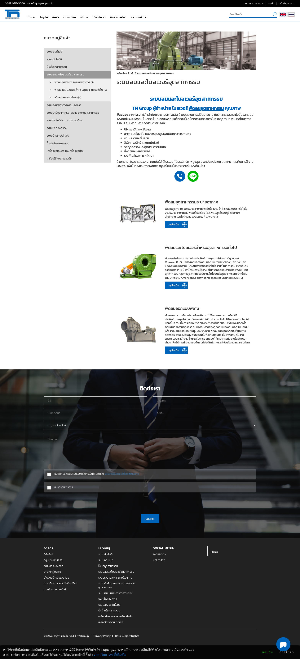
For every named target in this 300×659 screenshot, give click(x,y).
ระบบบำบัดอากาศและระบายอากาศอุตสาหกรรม (73, 113)
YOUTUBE (159, 560)
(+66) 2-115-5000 (15, 3)
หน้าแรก (31, 17)
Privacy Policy (102, 636)
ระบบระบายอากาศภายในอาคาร (64, 105)
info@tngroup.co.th (41, 3)
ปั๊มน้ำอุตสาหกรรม (57, 67)
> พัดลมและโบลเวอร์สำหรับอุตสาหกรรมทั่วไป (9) (77, 90)
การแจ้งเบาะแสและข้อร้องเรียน (60, 583)
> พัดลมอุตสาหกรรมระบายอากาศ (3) (70, 82)
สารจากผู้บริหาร (53, 572)
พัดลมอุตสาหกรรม (206, 108)
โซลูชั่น (44, 17)
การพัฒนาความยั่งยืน (55, 589)
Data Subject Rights (127, 636)
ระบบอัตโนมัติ (54, 59)
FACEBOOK (159, 554)
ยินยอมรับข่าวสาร (63, 487)
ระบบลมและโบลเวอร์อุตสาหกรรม (65, 75)
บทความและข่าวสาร (254, 3)
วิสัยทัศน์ (48, 554)
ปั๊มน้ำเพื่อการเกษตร (57, 143)
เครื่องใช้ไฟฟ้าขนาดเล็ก (59, 159)
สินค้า (55, 17)
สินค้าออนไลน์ (118, 17)
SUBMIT (150, 519)
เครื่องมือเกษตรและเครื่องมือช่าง (65, 151)
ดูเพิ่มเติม (178, 224)
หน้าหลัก (121, 73)
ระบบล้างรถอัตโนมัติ (58, 136)
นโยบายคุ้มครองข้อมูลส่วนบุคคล (122, 474)
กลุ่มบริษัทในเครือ (53, 560)
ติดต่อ (271, 3)
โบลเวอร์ (148, 119)
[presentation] (150, 502)
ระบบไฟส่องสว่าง (57, 128)
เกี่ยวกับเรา (99, 17)
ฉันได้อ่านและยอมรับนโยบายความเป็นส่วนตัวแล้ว (96, 474)
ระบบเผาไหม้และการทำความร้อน (64, 120)
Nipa (215, 552)
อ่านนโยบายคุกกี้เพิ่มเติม (110, 654)
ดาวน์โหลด (69, 17)
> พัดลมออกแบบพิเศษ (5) (64, 98)
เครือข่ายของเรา (286, 3)
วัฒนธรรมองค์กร (53, 566)
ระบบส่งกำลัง (54, 52)
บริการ (84, 17)
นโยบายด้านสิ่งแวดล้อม (56, 578)
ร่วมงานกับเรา (139, 17)
